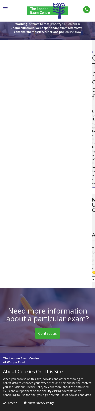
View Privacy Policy (39, 403)
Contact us (47, 333)
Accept (10, 403)
